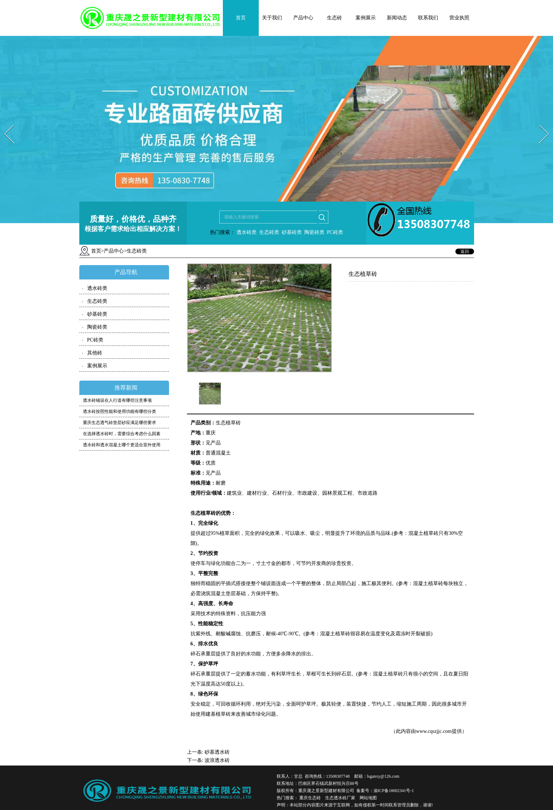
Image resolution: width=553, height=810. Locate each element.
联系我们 (428, 17)
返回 (464, 251)
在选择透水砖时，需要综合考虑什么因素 (121, 433)
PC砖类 (335, 232)
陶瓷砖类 (313, 232)
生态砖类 (269, 232)
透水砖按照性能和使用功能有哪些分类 (119, 411)
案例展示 (366, 17)
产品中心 (303, 17)
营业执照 (459, 17)
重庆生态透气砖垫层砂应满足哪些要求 (119, 422)
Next (540, 123)
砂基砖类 (292, 232)
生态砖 (334, 17)
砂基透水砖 (217, 752)
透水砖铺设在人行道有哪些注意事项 (117, 400)
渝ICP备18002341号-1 (394, 790)
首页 (241, 17)
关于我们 (272, 17)
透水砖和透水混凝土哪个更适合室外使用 (121, 444)
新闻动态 (397, 17)
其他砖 (94, 352)
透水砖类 (246, 232)
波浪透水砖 (217, 760)
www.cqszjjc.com (433, 731)
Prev (4, 123)
